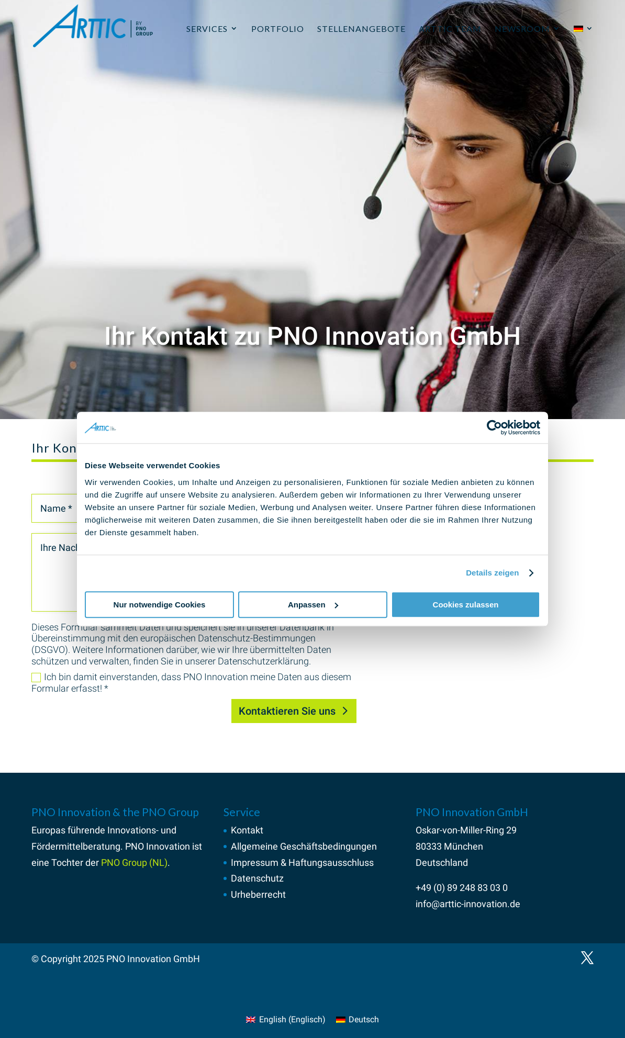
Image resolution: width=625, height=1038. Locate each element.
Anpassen (313, 604)
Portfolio (277, 28)
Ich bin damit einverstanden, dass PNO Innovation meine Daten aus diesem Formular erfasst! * (191, 682)
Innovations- (133, 830)
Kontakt (247, 830)
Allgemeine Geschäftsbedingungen (304, 846)
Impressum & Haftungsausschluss (302, 862)
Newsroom (522, 28)
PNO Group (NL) (134, 862)
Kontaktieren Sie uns (287, 711)
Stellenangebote (361, 28)
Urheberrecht (258, 894)
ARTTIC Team (450, 28)
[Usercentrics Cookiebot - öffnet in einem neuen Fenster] (494, 427)
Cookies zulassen (466, 604)
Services (207, 28)
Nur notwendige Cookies (160, 604)
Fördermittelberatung (75, 846)
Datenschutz (257, 878)
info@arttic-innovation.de (468, 903)
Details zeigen (492, 572)
